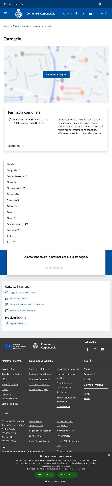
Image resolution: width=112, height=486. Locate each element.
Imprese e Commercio (39, 379)
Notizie (87, 369)
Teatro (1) (11, 236)
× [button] (109, 455)
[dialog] (56, 469)
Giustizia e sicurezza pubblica (66, 376)
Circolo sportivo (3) (16, 188)
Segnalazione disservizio (41, 430)
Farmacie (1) (13, 194)
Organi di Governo (10, 369)
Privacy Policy (63, 435)
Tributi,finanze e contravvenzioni (64, 385)
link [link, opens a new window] (83, 469)
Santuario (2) (13, 230)
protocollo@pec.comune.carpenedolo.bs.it (23, 451)
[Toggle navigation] (5, 13)
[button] (56, 481)
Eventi (87, 398)
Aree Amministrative (12, 374)
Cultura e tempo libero (40, 374)
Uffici (4, 379)
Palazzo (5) (12, 206)
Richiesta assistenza (39, 441)
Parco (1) (11, 212)
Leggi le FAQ (35, 435)
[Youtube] (89, 14)
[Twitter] (82, 14)
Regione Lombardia (13, 4)
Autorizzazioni (63, 406)
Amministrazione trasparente (65, 423)
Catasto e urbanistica (39, 384)
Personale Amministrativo (9, 396)
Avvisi (87, 379)
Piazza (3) (11, 218)
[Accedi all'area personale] (100, 4)
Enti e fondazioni (10, 384)
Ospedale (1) (13, 200)
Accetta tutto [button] (45, 475)
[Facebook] (75, 14)
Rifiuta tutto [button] (67, 474)
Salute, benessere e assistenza (66, 399)
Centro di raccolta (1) (17, 176)
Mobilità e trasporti (38, 389)
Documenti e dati (10, 403)
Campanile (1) (13, 170)
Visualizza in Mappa (56, 74)
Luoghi (37, 26)
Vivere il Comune (21, 26)
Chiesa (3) (11, 182)
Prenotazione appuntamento (36, 423)
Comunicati (89, 374)
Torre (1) (11, 242)
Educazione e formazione (69, 369)
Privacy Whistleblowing (68, 441)
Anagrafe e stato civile (40, 369)
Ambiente (61, 392)
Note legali (62, 446)
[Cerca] (106, 13)
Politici (5, 389)
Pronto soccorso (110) (17, 224)
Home (6, 26)
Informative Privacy (66, 430)
